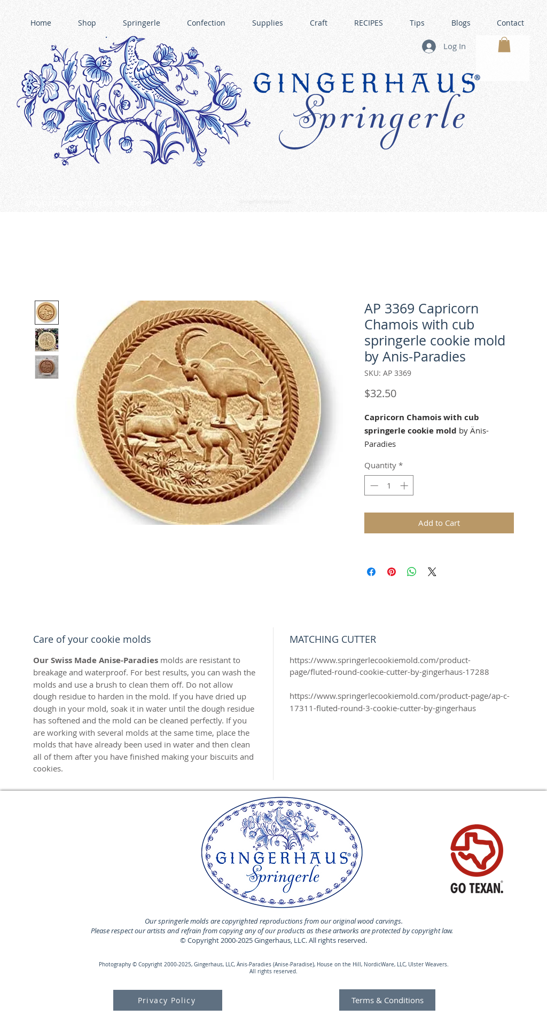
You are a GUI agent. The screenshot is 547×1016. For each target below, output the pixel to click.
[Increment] (405, 485)
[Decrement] (373, 485)
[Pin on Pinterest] (391, 571)
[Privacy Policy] (167, 1000)
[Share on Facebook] (371, 571)
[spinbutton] (389, 485)
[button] (504, 44)
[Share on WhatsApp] (411, 571)
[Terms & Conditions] (387, 1000)
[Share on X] (432, 571)
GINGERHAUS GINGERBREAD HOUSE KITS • (374, 197)
